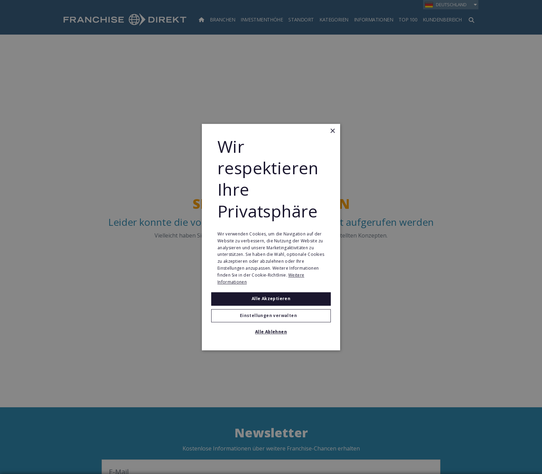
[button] (271, 315)
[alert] (271, 237)
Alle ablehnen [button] (271, 332)
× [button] (332, 131)
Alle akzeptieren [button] (271, 299)
